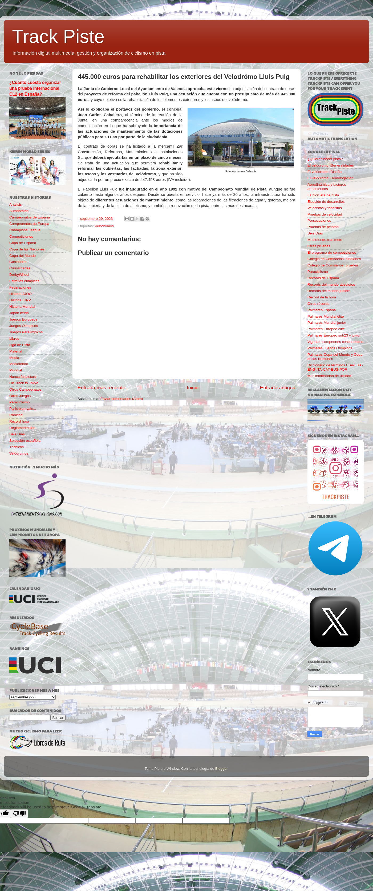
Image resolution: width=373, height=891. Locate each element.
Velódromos (104, 226)
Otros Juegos (20, 396)
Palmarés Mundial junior (326, 323)
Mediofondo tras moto (324, 240)
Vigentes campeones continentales (335, 342)
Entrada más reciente (101, 387)
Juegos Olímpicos (23, 326)
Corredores (18, 262)
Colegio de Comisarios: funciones (334, 259)
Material (15, 351)
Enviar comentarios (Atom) (121, 399)
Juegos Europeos (23, 319)
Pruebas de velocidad (324, 214)
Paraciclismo (19, 402)
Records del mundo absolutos (331, 284)
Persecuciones (319, 220)
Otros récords (318, 304)
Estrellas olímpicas (24, 281)
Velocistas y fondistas (324, 208)
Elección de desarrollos (326, 202)
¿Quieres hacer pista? (325, 159)
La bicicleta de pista (323, 195)
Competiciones (21, 236)
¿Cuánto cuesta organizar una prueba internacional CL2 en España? (35, 88)
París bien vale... (22, 409)
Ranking (16, 415)
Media (14, 358)
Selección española (24, 441)
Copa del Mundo (22, 256)
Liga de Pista (19, 345)
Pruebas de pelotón (323, 227)
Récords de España (323, 278)
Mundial (15, 370)
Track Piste (58, 36)
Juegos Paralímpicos (26, 332)
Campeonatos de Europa (29, 224)
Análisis (15, 204)
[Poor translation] (19, 813)
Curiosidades (19, 268)
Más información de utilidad (329, 376)
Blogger (221, 769)
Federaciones (20, 287)
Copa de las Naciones (26, 249)
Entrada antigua (277, 387)
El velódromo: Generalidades (330, 165)
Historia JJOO (20, 294)
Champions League (24, 230)
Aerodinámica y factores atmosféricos (326, 187)
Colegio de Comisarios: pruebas (333, 265)
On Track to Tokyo (23, 383)
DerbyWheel (19, 275)
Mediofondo (18, 364)
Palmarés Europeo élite (326, 329)
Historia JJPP (20, 300)
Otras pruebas (318, 246)
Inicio (192, 387)
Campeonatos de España (29, 217)
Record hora (19, 421)
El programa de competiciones (331, 252)
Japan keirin (19, 313)
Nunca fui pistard (22, 377)
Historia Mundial (22, 307)
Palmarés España (321, 310)
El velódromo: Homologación (330, 178)
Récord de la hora (321, 297)
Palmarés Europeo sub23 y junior (334, 335)
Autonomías (19, 211)
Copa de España (22, 243)
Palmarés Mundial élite (325, 316)
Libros (14, 339)
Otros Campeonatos (25, 389)
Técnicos (16, 447)
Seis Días (17, 434)
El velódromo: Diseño (324, 172)
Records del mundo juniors (328, 291)
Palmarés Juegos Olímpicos (329, 348)
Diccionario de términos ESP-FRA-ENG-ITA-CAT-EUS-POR (335, 367)
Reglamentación (22, 428)
